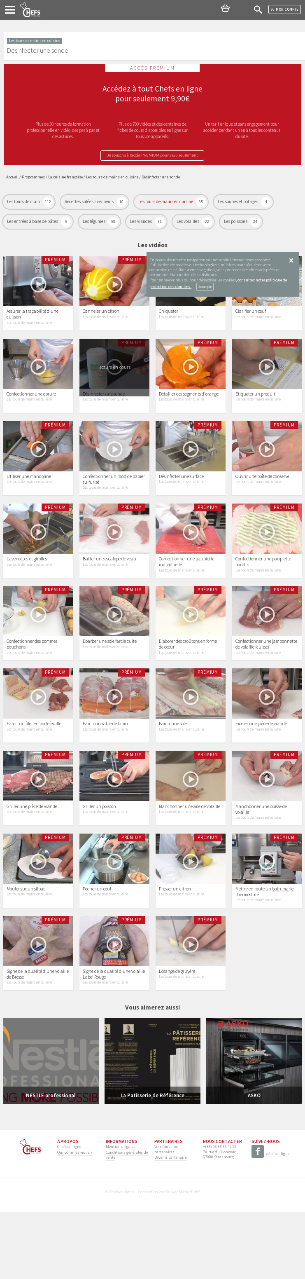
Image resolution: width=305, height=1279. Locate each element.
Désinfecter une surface (181, 498)
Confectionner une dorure (31, 409)
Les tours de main (24, 202)
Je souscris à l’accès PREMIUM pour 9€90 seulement (152, 155)
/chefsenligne (270, 1221)
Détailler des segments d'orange (189, 409)
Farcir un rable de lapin (105, 768)
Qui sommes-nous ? (74, 1219)
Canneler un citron (101, 319)
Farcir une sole (173, 768)
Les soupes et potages (238, 202)
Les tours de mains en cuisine (166, 202)
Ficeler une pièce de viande (261, 768)
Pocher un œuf (97, 948)
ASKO (254, 1162)
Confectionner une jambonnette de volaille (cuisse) (266, 681)
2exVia (164, 1259)
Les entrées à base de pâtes (33, 222)
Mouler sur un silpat (26, 948)
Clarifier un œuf (250, 319)
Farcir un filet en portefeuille (34, 768)
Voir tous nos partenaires (166, 1216)
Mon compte (284, 9)
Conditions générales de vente (127, 1221)
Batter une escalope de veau (109, 589)
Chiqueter (168, 319)
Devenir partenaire (170, 1224)
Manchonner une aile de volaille (189, 858)
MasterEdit (188, 1259)
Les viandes (141, 222)
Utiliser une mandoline (29, 498)
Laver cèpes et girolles (27, 589)
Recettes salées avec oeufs (89, 202)
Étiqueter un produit (255, 409)
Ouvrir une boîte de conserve (262, 498)
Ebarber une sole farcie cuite (110, 679)
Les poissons (236, 222)
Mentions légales (120, 1213)
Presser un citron (175, 948)
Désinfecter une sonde (104, 409)
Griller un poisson (99, 858)
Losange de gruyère (177, 1038)
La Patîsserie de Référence (152, 1162)
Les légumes (94, 222)
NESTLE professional (51, 1162)
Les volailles (188, 222)
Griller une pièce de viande (32, 858)
